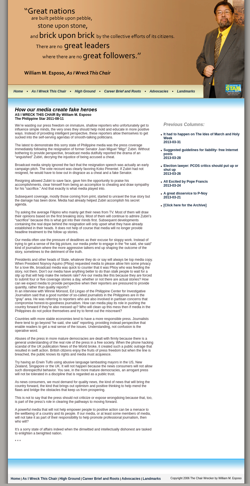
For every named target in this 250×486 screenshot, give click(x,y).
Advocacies (159, 91)
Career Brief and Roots (123, 91)
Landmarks (186, 91)
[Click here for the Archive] (185, 205)
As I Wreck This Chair (49, 91)
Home (18, 91)
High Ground (86, 91)
